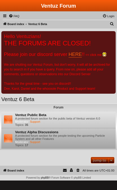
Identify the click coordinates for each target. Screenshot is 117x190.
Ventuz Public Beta (30, 115)
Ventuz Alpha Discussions (36, 132)
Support (35, 121)
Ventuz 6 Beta (17, 99)
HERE (75, 54)
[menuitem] (14, 16)
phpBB (45, 177)
